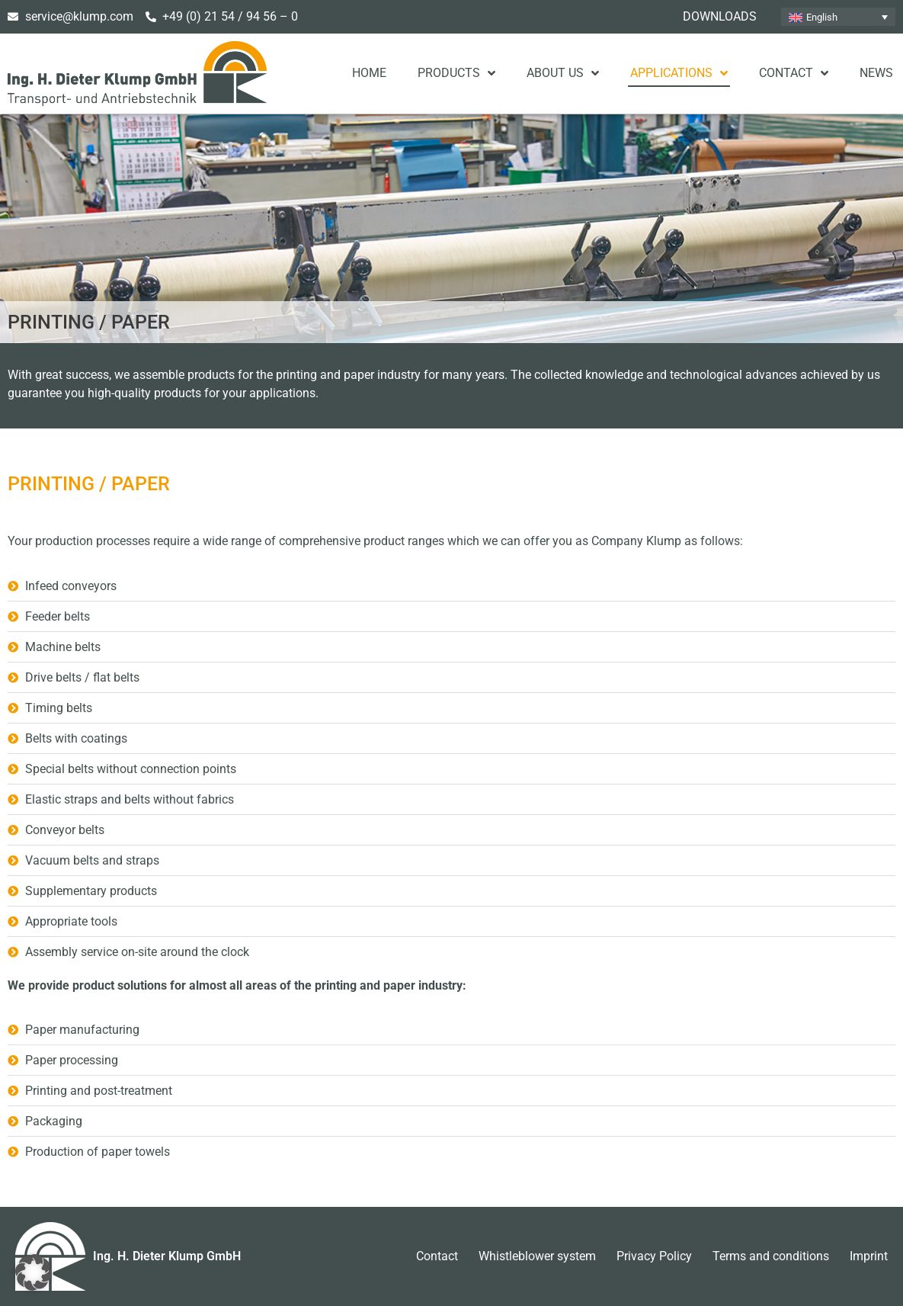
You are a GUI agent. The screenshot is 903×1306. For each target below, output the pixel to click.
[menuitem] (838, 17)
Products (456, 73)
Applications (679, 73)
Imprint (869, 1256)
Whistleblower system (537, 1256)
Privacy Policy (654, 1256)
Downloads (720, 16)
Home (369, 73)
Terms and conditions (770, 1256)
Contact (793, 73)
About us (563, 73)
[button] (33, 1272)
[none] (838, 17)
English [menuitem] (821, 17)
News (876, 73)
